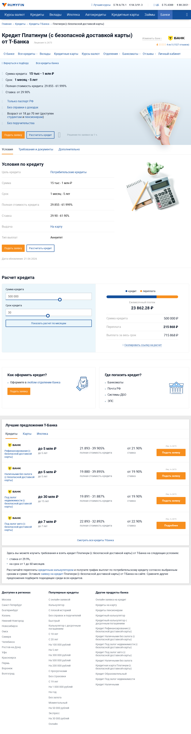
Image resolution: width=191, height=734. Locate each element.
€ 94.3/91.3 (136, 5)
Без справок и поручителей (65, 615)
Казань (6, 615)
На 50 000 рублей (59, 708)
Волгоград (8, 673)
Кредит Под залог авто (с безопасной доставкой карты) (114, 654)
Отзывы (148, 54)
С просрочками (58, 671)
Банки (165, 14)
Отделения (110, 54)
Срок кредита (14, 305)
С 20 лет (53, 639)
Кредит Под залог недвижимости (115, 679)
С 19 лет (53, 681)
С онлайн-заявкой (59, 599)
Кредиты (37, 14)
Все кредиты (26, 54)
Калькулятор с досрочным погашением (65, 627)
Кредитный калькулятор (110, 615)
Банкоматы (130, 54)
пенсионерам (34, 117)
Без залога (55, 697)
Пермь (6, 663)
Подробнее (171, 525)
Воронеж (7, 668)
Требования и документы (36, 149)
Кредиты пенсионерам (109, 610)
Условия (7, 149)
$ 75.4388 (167, 5)
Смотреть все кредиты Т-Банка (95, 540)
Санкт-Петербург (12, 605)
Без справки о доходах (22, 107)
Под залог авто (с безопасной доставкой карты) (18, 526)
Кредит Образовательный (111, 673)
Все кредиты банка (47, 63)
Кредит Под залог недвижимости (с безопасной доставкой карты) (117, 646)
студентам (14, 117)
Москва (6, 599)
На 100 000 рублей (60, 644)
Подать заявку (171, 452)
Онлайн (53, 723)
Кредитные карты (125, 14)
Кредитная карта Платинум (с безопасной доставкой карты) (114, 667)
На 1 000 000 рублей (61, 686)
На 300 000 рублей (60, 655)
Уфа (4, 652)
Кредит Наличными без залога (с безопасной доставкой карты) (115, 638)
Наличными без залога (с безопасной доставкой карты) (19, 477)
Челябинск (8, 642)
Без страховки (57, 676)
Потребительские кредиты (68, 172)
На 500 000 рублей (60, 660)
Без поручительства (20, 123)
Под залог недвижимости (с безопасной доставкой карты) (18, 502)
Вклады (55, 14)
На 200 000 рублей (60, 665)
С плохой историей (60, 610)
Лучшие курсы (101, 5)
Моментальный (58, 702)
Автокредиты (95, 14)
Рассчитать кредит (40, 135)
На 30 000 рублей (59, 718)
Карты (27, 434)
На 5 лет (53, 649)
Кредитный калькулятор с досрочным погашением (111, 622)
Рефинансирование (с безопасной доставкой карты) (18, 453)
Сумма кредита (15, 289)
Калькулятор (56, 605)
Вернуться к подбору (15, 63)
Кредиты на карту (106, 605)
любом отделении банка (43, 382)
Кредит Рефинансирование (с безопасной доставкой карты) (114, 630)
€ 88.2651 (182, 5)
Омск (5, 631)
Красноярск (9, 657)
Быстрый (54, 620)
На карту (56, 226)
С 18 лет (53, 634)
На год (52, 692)
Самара (6, 636)
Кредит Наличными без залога (114, 660)
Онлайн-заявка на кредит (111, 599)
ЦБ (156, 5)
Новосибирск (10, 626)
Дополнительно (69, 149)
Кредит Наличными (107, 684)
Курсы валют (15, 14)
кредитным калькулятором (55, 570)
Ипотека (73, 14)
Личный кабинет (169, 54)
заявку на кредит (52, 574)
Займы (150, 14)
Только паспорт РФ (20, 101)
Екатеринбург (10, 610)
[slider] (60, 299)
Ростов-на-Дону (11, 647)
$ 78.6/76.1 (120, 5)
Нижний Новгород (13, 620)
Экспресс (54, 713)
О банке (9, 54)
